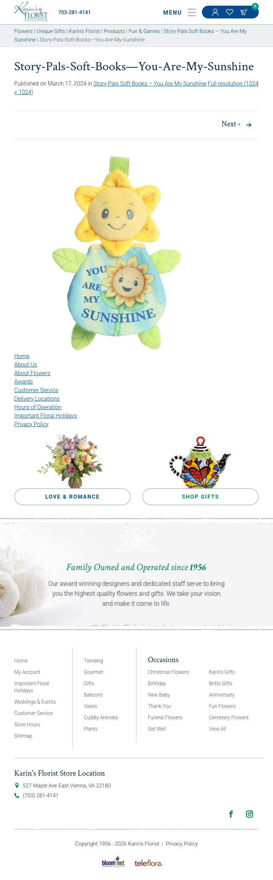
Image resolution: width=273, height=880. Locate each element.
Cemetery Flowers (228, 717)
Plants (91, 729)
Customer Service (36, 390)
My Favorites (230, 16)
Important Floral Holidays (45, 415)
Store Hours (27, 724)
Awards (23, 381)
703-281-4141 (74, 13)
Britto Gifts (220, 683)
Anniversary (222, 695)
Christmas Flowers (168, 672)
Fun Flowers (222, 706)
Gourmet (93, 672)
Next (230, 124)
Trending (93, 661)
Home (22, 356)
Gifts (89, 683)
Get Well (157, 729)
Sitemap (23, 736)
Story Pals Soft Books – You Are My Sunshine (149, 83)
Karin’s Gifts (222, 672)
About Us (25, 364)
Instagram (249, 814)
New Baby (159, 695)
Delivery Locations (37, 398)
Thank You (159, 706)
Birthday (157, 683)
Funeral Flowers (165, 717)
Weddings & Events (35, 702)
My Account (216, 16)
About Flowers (32, 373)
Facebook (231, 814)
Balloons (93, 695)
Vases (90, 706)
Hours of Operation (37, 407)
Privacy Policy (31, 424)
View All (217, 729)
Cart (244, 12)
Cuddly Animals (101, 717)
